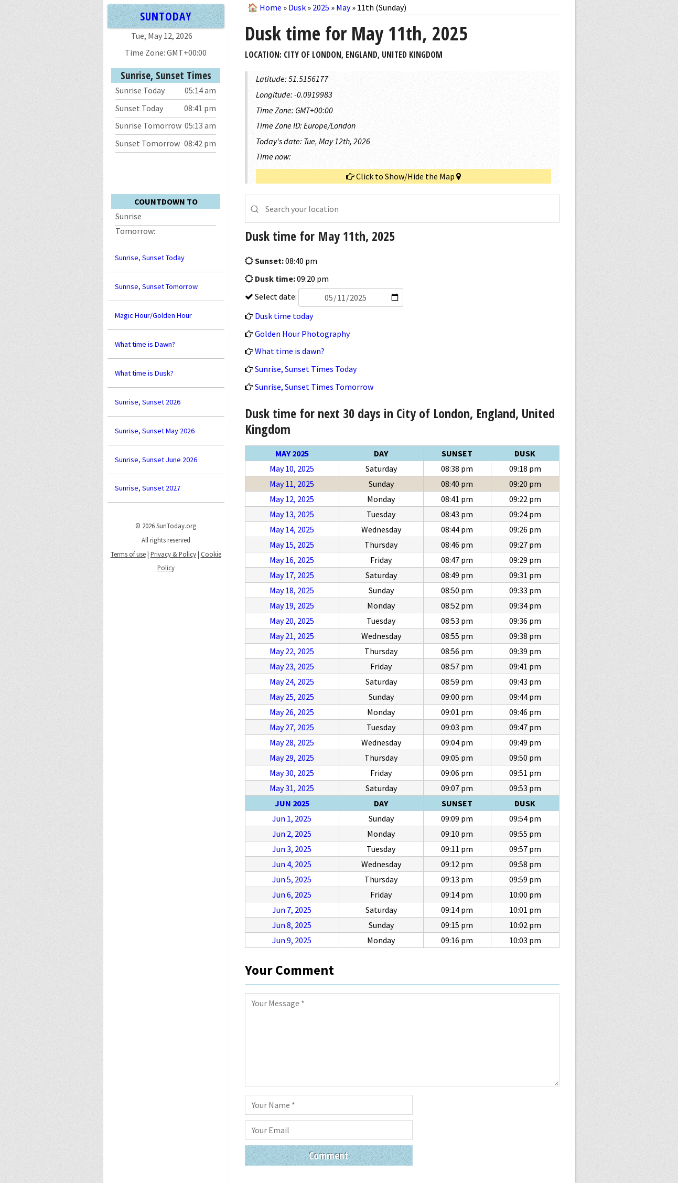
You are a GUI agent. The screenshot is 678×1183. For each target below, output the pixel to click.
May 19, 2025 (292, 605)
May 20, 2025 (292, 620)
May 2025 (292, 453)
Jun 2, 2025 (291, 833)
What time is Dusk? (144, 373)
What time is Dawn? (145, 344)
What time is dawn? (290, 351)
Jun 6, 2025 (291, 894)
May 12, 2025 (292, 499)
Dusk (297, 7)
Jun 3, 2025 (291, 849)
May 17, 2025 (292, 575)
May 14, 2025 (292, 529)
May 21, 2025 (292, 636)
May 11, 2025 (292, 483)
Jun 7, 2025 (291, 909)
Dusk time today (284, 316)
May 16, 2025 (292, 560)
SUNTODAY (165, 16)
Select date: (328, 296)
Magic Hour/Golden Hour (153, 315)
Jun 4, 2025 (291, 864)
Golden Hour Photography (302, 333)
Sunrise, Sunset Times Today (306, 369)
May (343, 7)
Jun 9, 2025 (291, 940)
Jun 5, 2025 (291, 879)
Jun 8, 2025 (291, 925)
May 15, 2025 (292, 544)
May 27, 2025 (292, 727)
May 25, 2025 (292, 696)
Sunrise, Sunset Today (150, 257)
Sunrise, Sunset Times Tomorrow (314, 386)
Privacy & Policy (173, 554)
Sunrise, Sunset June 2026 (156, 459)
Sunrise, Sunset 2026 (147, 402)
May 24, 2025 (292, 681)
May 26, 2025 (292, 712)
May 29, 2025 (292, 757)
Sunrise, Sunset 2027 (147, 488)
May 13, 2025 (292, 514)
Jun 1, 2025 (291, 818)
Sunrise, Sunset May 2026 (155, 430)
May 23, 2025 (292, 666)
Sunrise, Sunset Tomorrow (156, 286)
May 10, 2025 (292, 468)
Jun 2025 (292, 803)
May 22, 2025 (292, 651)
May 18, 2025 (292, 590)
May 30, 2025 (292, 773)
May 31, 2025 (292, 788)
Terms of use (128, 554)
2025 (321, 7)
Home (271, 7)
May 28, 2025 (292, 742)
